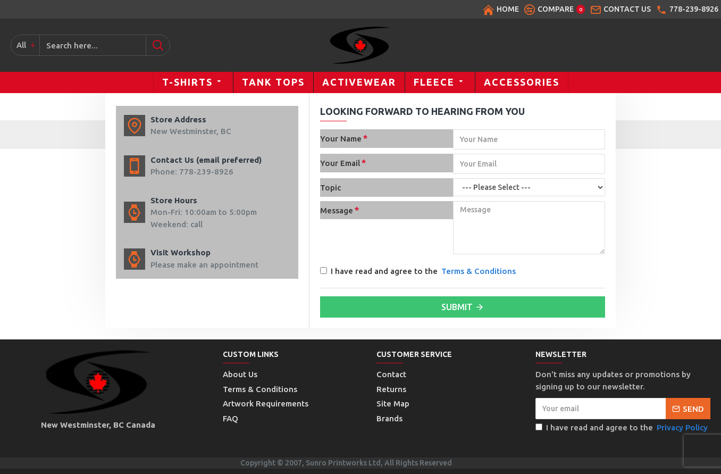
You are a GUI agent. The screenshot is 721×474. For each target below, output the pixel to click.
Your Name (341, 138)
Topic (330, 187)
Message (336, 210)
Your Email (340, 163)
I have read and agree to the (418, 271)
